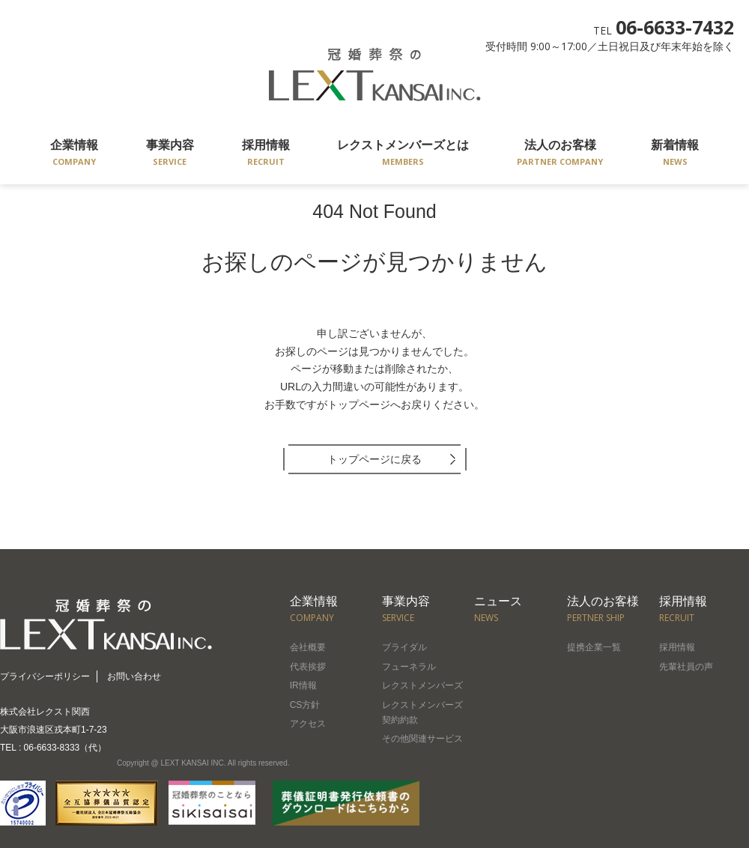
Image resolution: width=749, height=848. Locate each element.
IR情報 (303, 685)
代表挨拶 (308, 666)
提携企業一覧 (594, 647)
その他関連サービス (422, 738)
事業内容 (170, 154)
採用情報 (266, 154)
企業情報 (74, 154)
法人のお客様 (560, 154)
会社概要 (308, 647)
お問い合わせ (134, 676)
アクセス (308, 723)
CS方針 (305, 705)
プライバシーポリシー (45, 676)
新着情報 (675, 154)
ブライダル (404, 647)
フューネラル (409, 666)
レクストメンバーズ (422, 685)
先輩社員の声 (686, 666)
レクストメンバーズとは (403, 154)
